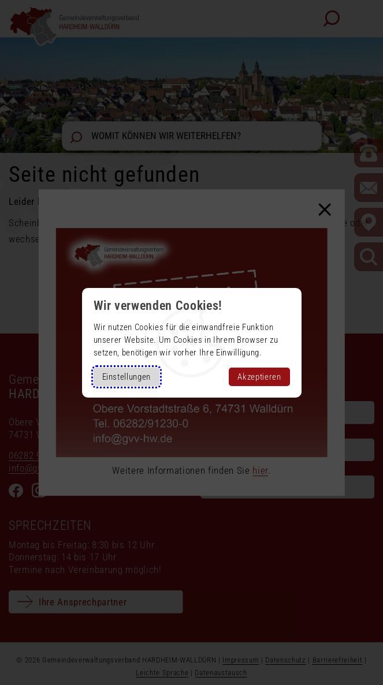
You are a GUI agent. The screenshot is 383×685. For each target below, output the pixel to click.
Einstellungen (126, 377)
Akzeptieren (259, 377)
